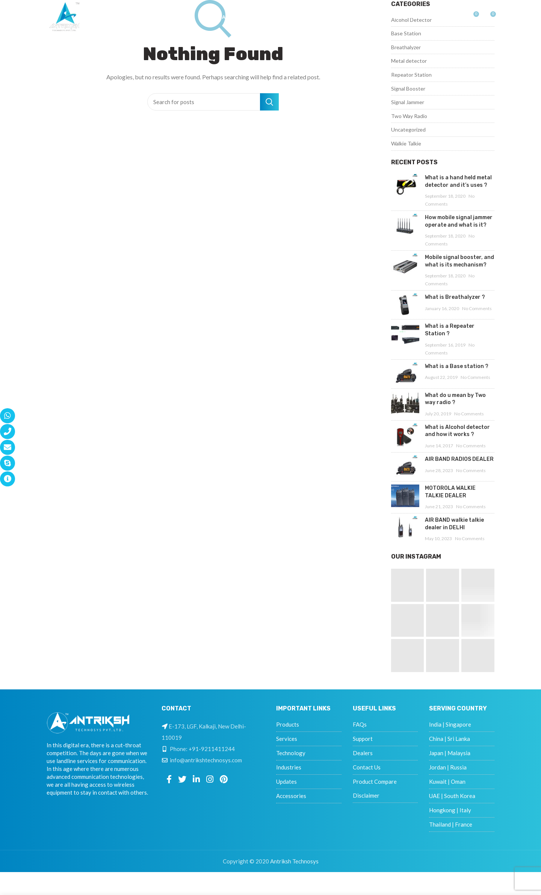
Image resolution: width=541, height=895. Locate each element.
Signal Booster (408, 88)
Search (269, 102)
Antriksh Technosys (294, 861)
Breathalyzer (406, 47)
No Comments (477, 308)
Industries (288, 767)
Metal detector (409, 61)
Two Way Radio (409, 116)
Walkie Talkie (406, 143)
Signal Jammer (407, 102)
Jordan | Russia (448, 767)
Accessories (291, 795)
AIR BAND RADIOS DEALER (459, 459)
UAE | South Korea (452, 795)
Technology (290, 753)
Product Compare (375, 781)
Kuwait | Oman (447, 781)
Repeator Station (411, 74)
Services (286, 738)
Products (287, 724)
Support (363, 738)
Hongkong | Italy (450, 810)
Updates (286, 781)
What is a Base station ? (456, 366)
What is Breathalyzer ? (455, 297)
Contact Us (367, 767)
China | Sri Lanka (449, 738)
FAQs (360, 724)
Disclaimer (366, 795)
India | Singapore (450, 724)
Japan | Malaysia (449, 753)
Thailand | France (450, 824)
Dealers (363, 753)
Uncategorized (408, 129)
